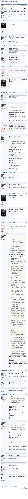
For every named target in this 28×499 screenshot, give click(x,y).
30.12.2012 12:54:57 (12, 21)
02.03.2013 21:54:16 (12, 472)
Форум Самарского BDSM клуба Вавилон (10, 1)
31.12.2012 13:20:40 (12, 57)
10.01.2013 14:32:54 (12, 93)
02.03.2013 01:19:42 (12, 429)
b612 (2, 472)
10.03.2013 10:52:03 (12, 483)
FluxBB (26, 497)
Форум (2, 7)
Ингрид (3, 67)
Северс (3, 21)
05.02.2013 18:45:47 (12, 210)
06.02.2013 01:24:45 (12, 236)
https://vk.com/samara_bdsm (9, 3)
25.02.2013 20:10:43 (12, 389)
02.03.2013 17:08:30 (12, 461)
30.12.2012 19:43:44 (12, 36)
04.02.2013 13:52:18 (12, 185)
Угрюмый (3, 389)
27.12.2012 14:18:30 (12, 10)
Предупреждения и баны (16, 7)
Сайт (2, 33)
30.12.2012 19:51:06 (12, 46)
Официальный (7, 7)
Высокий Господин (5, 10)
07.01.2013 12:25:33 (12, 67)
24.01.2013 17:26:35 (12, 125)
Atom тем (26, 496)
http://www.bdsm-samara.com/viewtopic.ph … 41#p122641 (15, 138)
